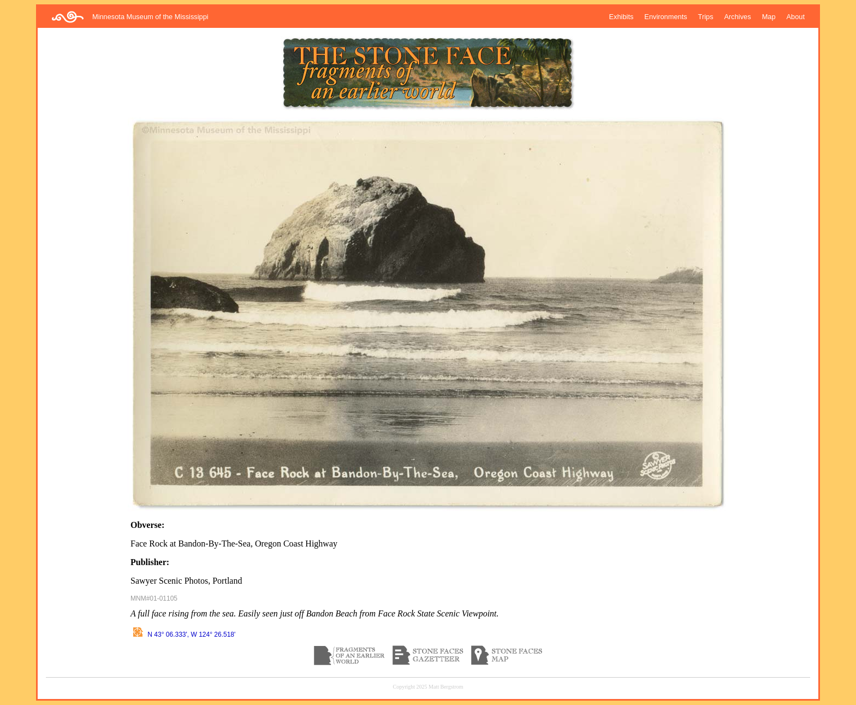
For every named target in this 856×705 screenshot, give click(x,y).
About (796, 17)
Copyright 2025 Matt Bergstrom (428, 687)
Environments (665, 17)
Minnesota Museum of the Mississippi (150, 17)
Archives (737, 17)
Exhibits (621, 17)
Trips (706, 17)
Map (769, 17)
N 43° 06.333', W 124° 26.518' (182, 634)
